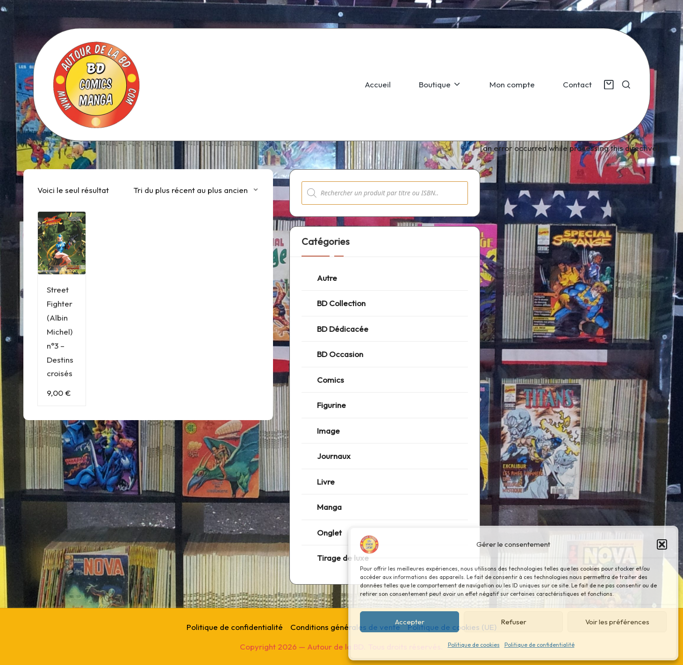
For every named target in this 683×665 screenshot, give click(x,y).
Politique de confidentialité (539, 644)
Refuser (513, 621)
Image (328, 431)
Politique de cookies (474, 644)
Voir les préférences (617, 621)
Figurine (331, 405)
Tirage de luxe (343, 558)
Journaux (334, 456)
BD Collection (341, 303)
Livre (326, 481)
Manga (329, 507)
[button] (662, 544)
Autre (327, 278)
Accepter (409, 621)
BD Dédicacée (342, 329)
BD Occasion (340, 354)
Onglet (329, 532)
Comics (330, 380)
